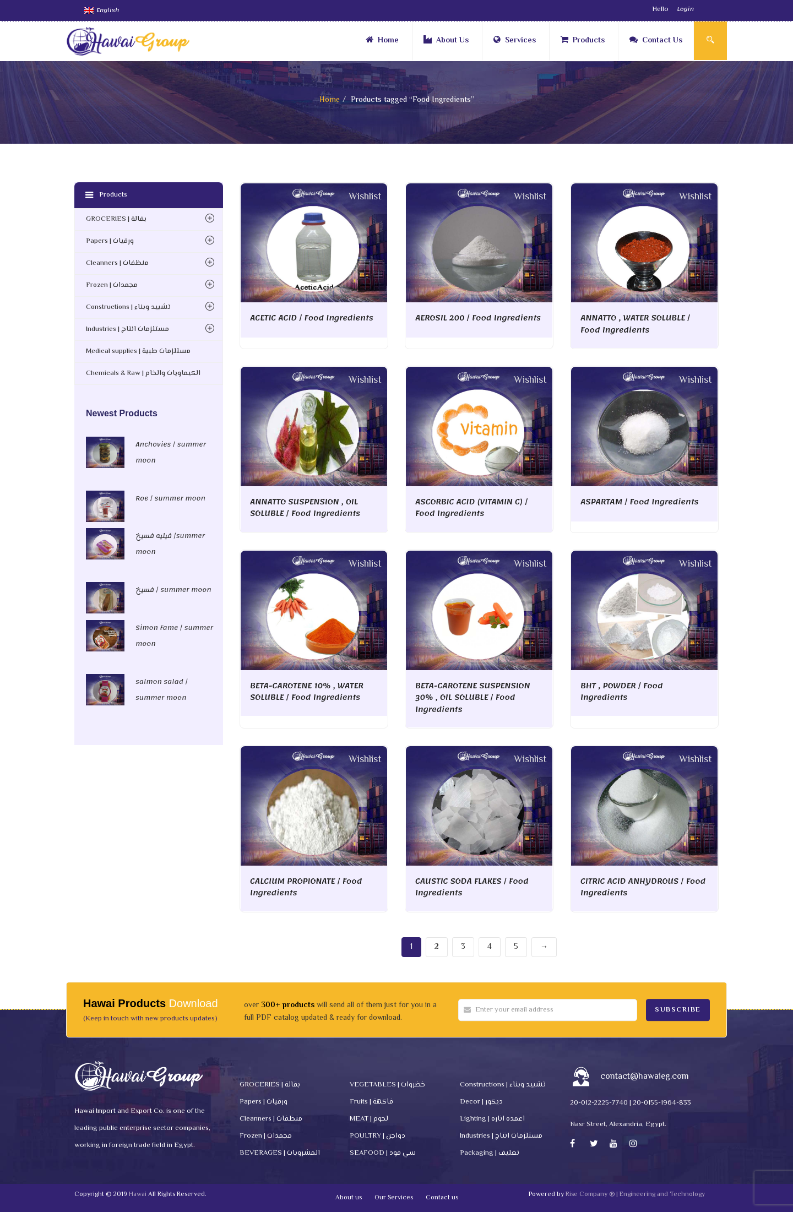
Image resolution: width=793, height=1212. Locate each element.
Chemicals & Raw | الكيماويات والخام (143, 373)
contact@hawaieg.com (644, 1077)
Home (382, 41)
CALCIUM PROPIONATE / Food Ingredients (306, 887)
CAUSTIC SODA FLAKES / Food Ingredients (472, 887)
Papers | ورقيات (110, 241)
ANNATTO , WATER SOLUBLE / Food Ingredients (635, 324)
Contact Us (655, 41)
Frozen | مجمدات (112, 285)
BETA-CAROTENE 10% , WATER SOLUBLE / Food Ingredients (306, 692)
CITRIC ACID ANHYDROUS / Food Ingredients (642, 887)
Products (583, 41)
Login (685, 9)
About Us (446, 41)
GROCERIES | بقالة (116, 219)
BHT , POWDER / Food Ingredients (621, 692)
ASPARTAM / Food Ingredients (639, 502)
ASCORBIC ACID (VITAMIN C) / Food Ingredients (471, 508)
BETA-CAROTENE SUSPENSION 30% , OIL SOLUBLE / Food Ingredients (472, 697)
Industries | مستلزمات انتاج (127, 329)
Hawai (137, 1194)
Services (514, 41)
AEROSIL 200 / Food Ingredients (478, 318)
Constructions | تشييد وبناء (128, 307)
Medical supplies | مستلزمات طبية (138, 351)
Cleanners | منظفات (117, 263)
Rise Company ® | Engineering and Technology (635, 1194)
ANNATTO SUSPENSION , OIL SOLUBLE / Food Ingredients (305, 508)
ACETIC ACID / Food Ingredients (311, 318)
